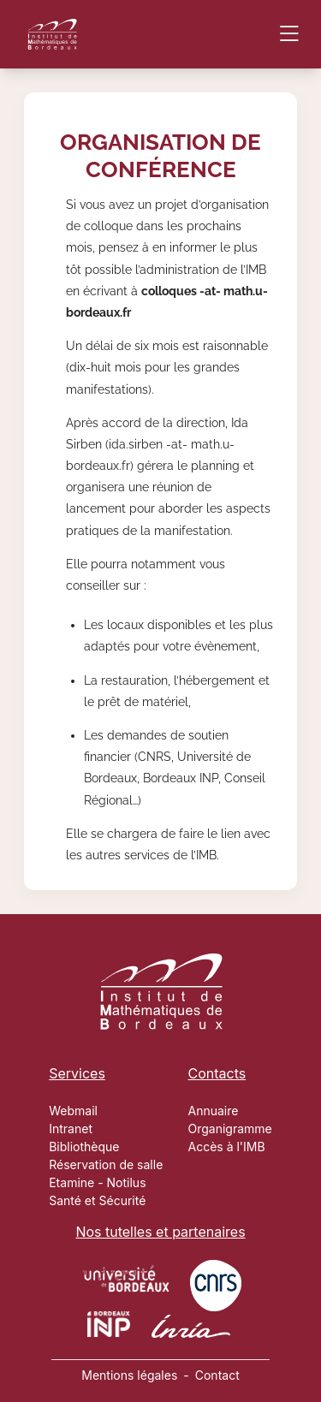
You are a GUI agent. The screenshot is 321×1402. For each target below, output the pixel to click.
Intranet (70, 1128)
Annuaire (213, 1110)
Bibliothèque (84, 1146)
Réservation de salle (106, 1164)
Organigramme (230, 1128)
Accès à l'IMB (226, 1146)
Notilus (126, 1182)
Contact (217, 1375)
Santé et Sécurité (97, 1200)
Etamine (71, 1182)
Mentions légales (129, 1375)
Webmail (73, 1110)
